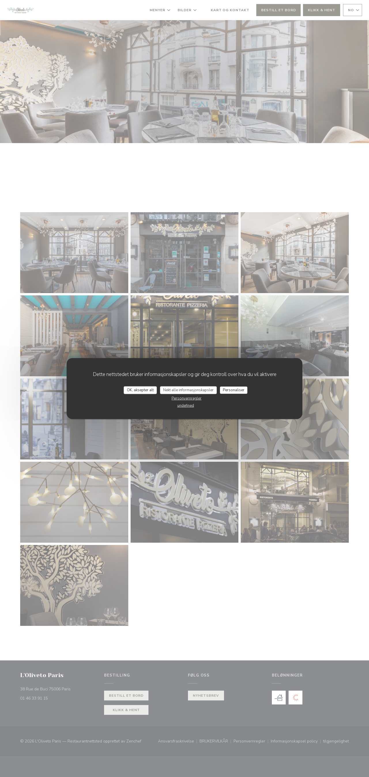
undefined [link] (185, 405)
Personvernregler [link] (187, 398)
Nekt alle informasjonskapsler (188, 389)
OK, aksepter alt (140, 389)
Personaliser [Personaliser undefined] (233, 389)
